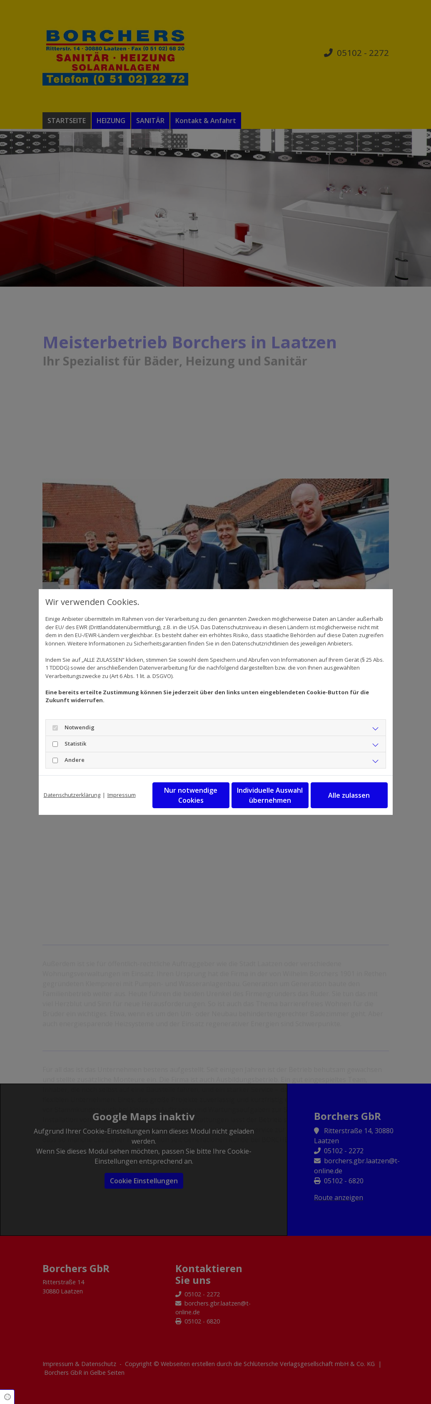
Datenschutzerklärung (72, 795)
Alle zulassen (349, 795)
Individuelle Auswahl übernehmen (270, 795)
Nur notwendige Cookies (190, 795)
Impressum (121, 795)
